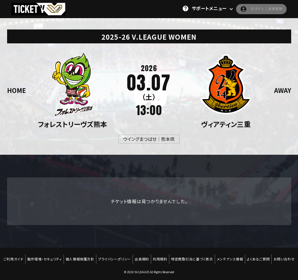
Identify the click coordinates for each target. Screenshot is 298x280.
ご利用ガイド (22, 256)
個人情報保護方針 (90, 256)
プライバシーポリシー (126, 256)
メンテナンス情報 (245, 256)
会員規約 (154, 256)
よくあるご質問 (274, 256)
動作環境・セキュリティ (54, 256)
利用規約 (173, 256)
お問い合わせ (149, 260)
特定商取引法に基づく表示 (206, 256)
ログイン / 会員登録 (256, 8)
